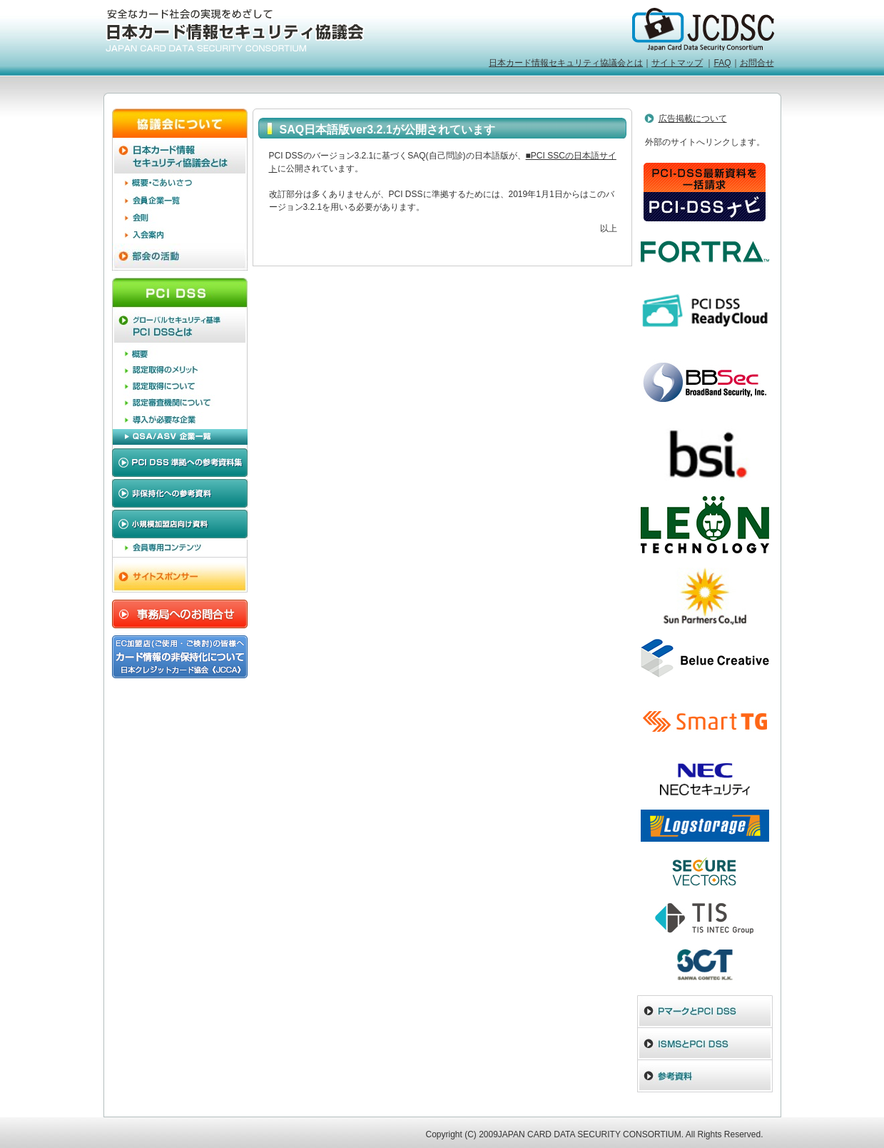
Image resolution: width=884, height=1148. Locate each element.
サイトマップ (677, 63)
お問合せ (757, 63)
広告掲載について (693, 119)
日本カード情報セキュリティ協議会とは (566, 63)
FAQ (722, 63)
